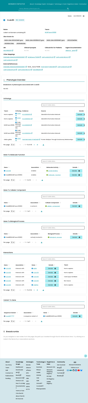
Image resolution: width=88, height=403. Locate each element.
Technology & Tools (60, 4)
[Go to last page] (37, 145)
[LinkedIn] (76, 370)
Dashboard (19, 367)
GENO (28, 384)
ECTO (28, 389)
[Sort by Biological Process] (61, 234)
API (17, 372)
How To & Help (20, 383)
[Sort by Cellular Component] (60, 202)
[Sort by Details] (78, 167)
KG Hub (49, 376)
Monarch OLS (51, 367)
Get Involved (61, 365)
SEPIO (28, 386)
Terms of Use (20, 391)
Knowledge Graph (40, 4)
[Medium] (71, 370)
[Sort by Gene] (9, 167)
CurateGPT (40, 386)
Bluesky (60, 376)
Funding (8, 378)
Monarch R (20, 378)
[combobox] (44, 8)
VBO (27, 381)
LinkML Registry (49, 382)
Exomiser (39, 367)
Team (7, 367)
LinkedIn (60, 370)
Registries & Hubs (72, 4)
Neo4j (18, 375)
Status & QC (20, 380)
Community (82, 4)
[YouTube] (79, 370)
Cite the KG (19, 393)
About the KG (20, 396)
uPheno (28, 370)
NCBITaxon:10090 (50, 32)
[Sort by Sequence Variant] (17, 312)
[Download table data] (43, 145)
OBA (27, 378)
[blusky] (81, 370)
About (32, 4)
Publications (9, 376)
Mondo (28, 365)
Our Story (9, 365)
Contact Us (9, 373)
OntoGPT (39, 383)
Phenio (28, 376)
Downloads (19, 370)
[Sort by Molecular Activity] (59, 167)
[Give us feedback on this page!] (85, 355)
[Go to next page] (34, 145)
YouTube (60, 373)
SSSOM (38, 375)
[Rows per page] (12, 145)
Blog (59, 367)
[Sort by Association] (40, 167)
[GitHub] (74, 370)
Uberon (28, 367)
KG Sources (19, 399)
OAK (37, 378)
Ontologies (50, 4)
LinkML (38, 372)
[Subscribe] (68, 370)
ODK (37, 380)
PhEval (38, 370)
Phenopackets (41, 389)
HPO (27, 373)
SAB (7, 370)
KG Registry (50, 379)
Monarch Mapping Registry (49, 371)
